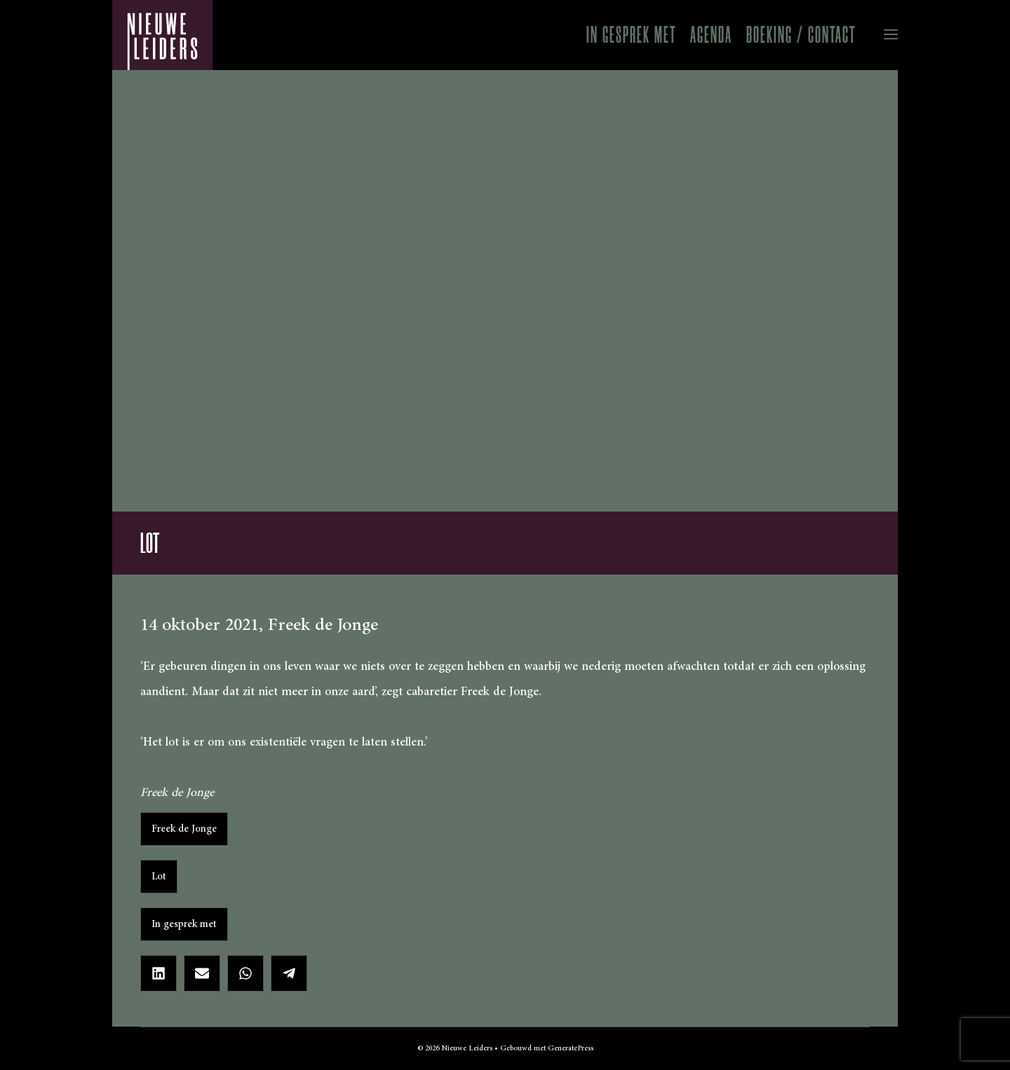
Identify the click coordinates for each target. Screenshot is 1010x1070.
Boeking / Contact (801, 34)
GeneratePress (570, 1048)
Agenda (711, 34)
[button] (880, 35)
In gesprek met (631, 34)
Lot (159, 876)
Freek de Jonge (184, 829)
